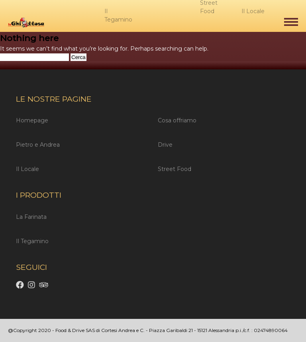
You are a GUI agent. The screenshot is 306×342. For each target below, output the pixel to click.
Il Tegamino (32, 241)
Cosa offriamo (177, 120)
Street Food (174, 169)
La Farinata (31, 216)
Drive (165, 144)
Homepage (32, 120)
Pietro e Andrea (38, 144)
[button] (291, 22)
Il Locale (27, 169)
